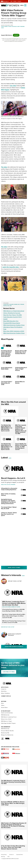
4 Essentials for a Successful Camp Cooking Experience (9, 489)
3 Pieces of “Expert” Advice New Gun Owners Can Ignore (9, 514)
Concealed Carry (15, 26)
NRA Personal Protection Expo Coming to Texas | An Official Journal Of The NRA (14, 621)
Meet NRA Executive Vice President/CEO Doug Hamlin (11, 322)
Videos (2, 26)
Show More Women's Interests (14, 646)
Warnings (3, 856)
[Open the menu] (25, 5)
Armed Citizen (8, 26)
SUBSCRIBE (9, 672)
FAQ (8, 856)
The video (4, 167)
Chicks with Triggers (8, 304)
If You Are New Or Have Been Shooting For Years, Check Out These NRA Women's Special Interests (13, 847)
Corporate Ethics (19, 854)
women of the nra (15, 607)
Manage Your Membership (7, 735)
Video (2, 28)
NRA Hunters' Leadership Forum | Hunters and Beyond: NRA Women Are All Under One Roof (14, 603)
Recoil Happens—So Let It (13, 478)
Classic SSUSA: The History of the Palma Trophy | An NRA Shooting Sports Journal (21, 446)
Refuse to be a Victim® (6, 719)
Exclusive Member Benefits (7, 731)
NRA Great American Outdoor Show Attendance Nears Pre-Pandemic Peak (13, 327)
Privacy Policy (4, 854)
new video (13, 86)
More (10, 458)
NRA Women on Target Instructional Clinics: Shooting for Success (13, 312)
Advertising (3, 691)
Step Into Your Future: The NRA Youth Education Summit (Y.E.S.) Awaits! (12, 317)
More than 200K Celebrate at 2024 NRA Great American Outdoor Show (13, 332)
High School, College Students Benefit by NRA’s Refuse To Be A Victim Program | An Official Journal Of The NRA (13, 616)
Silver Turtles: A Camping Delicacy (8, 494)
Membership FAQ (5, 733)
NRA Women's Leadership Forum (8, 717)
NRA (11, 305)
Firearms (22, 26)
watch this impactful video (11, 267)
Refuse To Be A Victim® (15, 581)
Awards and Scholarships (7, 713)
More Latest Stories (14, 567)
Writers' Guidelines (5, 693)
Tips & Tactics (7, 484)
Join (11, 1)
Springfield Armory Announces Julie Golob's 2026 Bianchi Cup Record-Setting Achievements (8, 501)
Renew (15, 1)
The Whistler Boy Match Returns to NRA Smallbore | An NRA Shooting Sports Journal (6, 428)
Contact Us (3, 689)
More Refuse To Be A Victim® (7, 627)
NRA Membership (5, 715)
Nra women (8, 607)
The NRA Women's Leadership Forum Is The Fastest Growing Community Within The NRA (13, 782)
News (2, 484)
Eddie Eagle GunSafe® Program (14, 634)
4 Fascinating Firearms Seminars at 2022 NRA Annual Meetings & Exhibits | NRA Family (13, 610)
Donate (19, 1)
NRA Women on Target (6, 721)
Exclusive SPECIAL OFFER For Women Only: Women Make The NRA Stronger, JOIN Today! (13, 803)
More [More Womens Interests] (23, 575)
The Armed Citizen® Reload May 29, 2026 (8, 508)
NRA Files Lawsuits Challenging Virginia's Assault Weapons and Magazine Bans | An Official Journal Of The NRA (20, 429)
